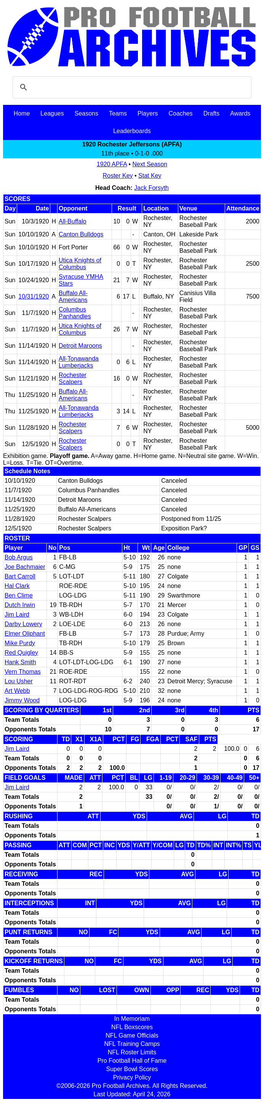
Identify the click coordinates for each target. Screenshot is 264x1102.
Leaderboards (132, 131)
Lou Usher (19, 681)
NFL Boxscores (132, 1027)
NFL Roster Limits (132, 1052)
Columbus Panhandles (75, 313)
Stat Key (149, 175)
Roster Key (117, 175)
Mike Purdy (20, 643)
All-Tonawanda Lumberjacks (79, 362)
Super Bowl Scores (132, 1069)
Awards (240, 113)
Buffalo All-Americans (73, 296)
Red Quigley (21, 652)
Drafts (211, 113)
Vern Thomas (23, 671)
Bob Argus (19, 557)
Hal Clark (17, 586)
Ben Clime (19, 595)
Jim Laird (17, 614)
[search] (130, 87)
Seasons (86, 113)
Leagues (52, 113)
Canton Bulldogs (81, 234)
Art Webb (17, 691)
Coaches (180, 113)
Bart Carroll (20, 576)
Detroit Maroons (80, 345)
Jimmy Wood (22, 700)
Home (22, 113)
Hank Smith (20, 662)
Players (148, 113)
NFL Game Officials (132, 1035)
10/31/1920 (33, 296)
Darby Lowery (23, 624)
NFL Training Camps (132, 1044)
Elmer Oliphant (25, 633)
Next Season (150, 164)
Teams (118, 113)
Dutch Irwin (20, 605)
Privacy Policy (132, 1077)
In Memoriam (132, 1018)
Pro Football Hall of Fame (132, 1060)
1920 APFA (112, 164)
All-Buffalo (72, 221)
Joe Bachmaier (25, 567)
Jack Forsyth (151, 188)
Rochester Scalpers (72, 378)
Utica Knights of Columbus (80, 263)
